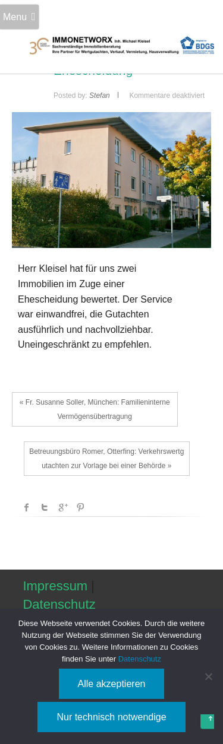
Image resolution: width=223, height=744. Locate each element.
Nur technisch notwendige (111, 717)
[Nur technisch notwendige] (208, 676)
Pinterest (80, 507)
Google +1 (62, 507)
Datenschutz (59, 604)
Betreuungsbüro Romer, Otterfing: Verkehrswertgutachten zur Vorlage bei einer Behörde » (106, 458)
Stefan (99, 95)
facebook (27, 507)
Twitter (45, 507)
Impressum (55, 585)
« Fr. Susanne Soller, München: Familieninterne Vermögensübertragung (95, 409)
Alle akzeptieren (112, 684)
